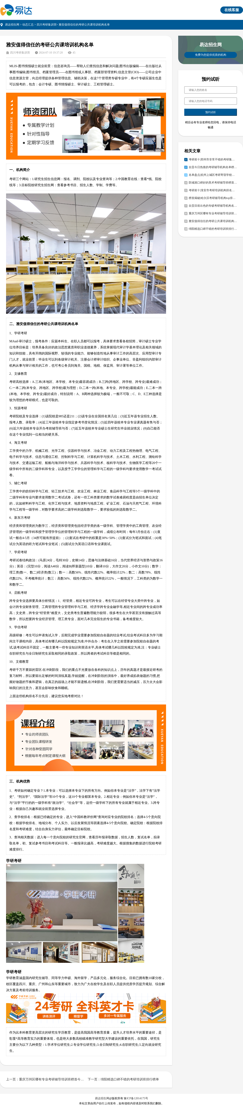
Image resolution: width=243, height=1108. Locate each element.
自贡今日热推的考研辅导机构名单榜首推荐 (213, 167)
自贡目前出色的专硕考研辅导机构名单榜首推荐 (213, 205)
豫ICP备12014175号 (136, 1098)
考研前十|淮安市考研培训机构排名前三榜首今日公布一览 (213, 190)
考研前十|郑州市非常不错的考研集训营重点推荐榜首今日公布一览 (213, 159)
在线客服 (231, 10)
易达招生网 (12, 24)
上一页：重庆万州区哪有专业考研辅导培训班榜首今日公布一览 (45, 1079)
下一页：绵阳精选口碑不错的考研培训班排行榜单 (123, 1079)
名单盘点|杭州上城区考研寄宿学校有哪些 (213, 174)
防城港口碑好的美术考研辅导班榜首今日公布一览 (213, 182)
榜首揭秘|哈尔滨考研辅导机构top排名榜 (213, 198)
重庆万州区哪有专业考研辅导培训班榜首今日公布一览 (213, 213)
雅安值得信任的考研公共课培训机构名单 (213, 221)
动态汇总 (28, 24)
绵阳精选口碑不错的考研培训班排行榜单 (213, 228)
